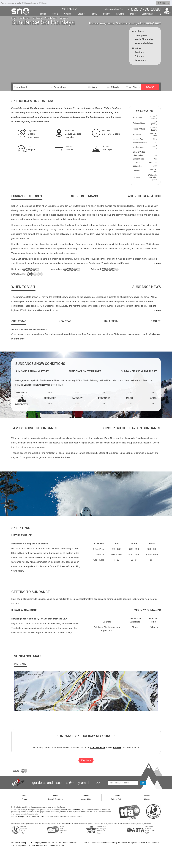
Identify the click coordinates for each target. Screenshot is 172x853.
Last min (147, 14)
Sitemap (147, 799)
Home (13, 18)
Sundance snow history (35, 385)
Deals (133, 14)
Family (94, 14)
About (55, 796)
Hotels (55, 14)
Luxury (106, 14)
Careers (117, 796)
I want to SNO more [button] (39, 3)
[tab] (26, 196)
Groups (81, 14)
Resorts (42, 14)
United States (51, 18)
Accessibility (86, 799)
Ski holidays (69, 9)
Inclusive (120, 14)
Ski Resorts (37, 18)
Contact (86, 796)
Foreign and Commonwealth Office (31, 817)
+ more (157, 263)
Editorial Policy (116, 799)
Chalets (67, 14)
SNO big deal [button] (163, 3)
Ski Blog (147, 796)
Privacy (25, 799)
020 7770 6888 (97, 747)
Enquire (117, 747)
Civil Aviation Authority (72, 810)
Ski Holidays (24, 18)
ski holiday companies (70, 823)
